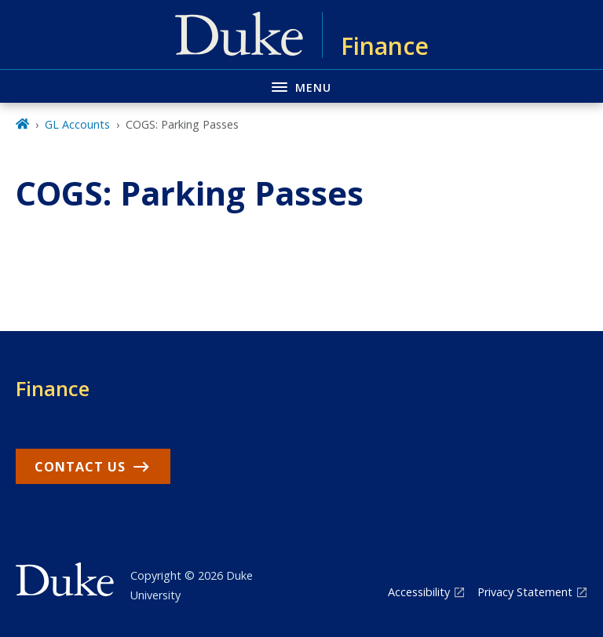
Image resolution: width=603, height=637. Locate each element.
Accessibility (419, 591)
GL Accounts (77, 124)
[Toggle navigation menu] (301, 86)
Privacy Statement (524, 591)
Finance (53, 388)
